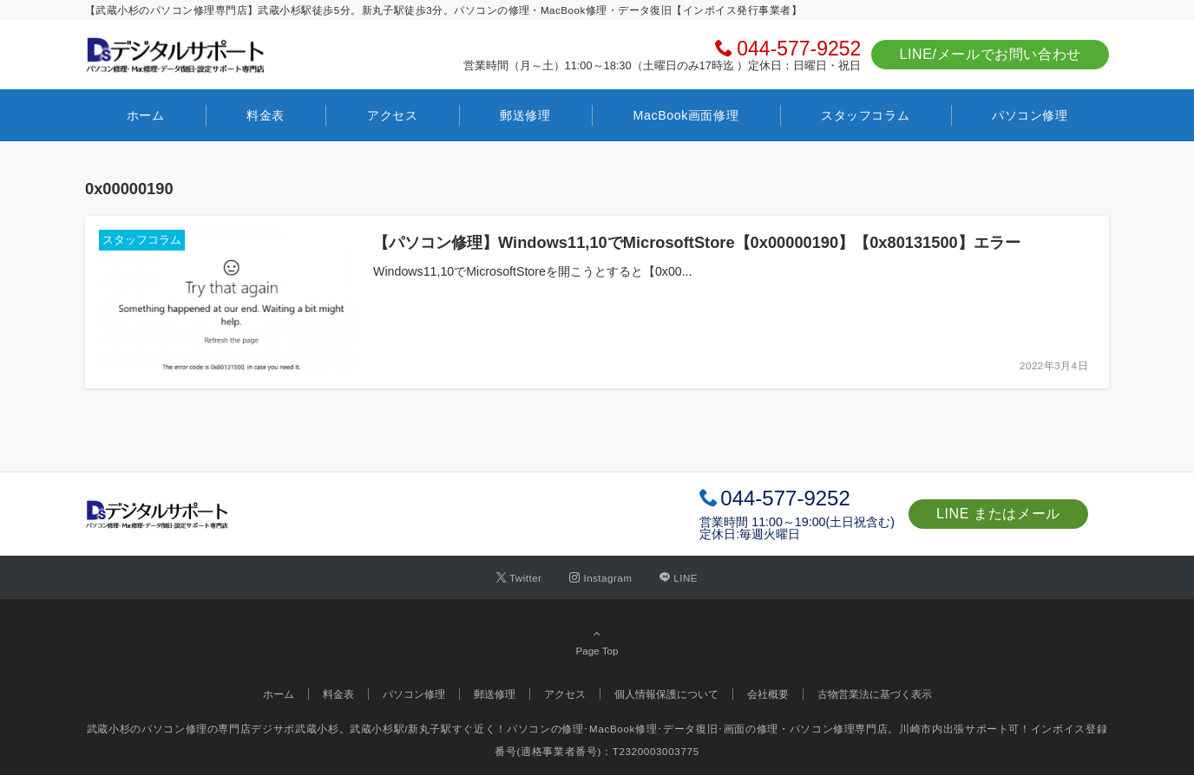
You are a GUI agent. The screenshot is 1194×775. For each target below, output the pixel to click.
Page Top (597, 641)
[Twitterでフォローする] (519, 577)
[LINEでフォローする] (678, 577)
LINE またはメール (998, 513)
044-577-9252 (799, 48)
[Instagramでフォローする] (600, 577)
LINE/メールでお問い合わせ (990, 54)
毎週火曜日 (769, 534)
